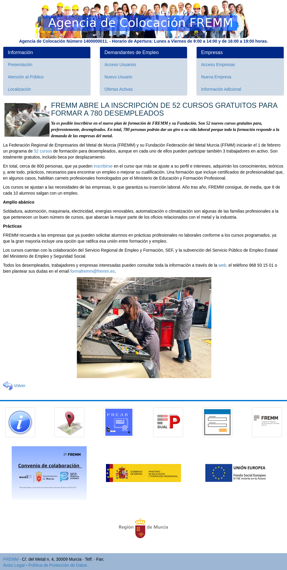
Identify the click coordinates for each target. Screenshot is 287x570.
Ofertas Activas (118, 89)
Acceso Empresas (218, 64)
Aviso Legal (14, 565)
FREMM (10, 559)
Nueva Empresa (216, 76)
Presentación (20, 64)
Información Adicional (221, 89)
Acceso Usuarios (120, 64)
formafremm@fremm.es (92, 271)
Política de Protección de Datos (58, 565)
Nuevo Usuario (118, 76)
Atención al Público (26, 76)
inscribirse (103, 166)
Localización (19, 89)
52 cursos (43, 151)
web (222, 265)
